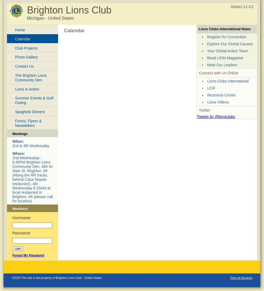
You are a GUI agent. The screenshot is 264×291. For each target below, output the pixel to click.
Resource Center (221, 95)
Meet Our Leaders (222, 65)
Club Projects (26, 48)
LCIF (211, 88)
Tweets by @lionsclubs (216, 117)
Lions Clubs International (228, 81)
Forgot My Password (28, 255)
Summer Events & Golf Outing (34, 100)
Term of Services (241, 277)
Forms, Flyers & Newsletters (28, 123)
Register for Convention (227, 37)
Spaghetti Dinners (30, 112)
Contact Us (24, 66)
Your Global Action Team (227, 51)
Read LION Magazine (225, 58)
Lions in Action (27, 89)
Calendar (22, 39)
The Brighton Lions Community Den (31, 77)
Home (20, 30)
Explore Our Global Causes (230, 44)
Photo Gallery (26, 57)
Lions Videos (218, 102)
